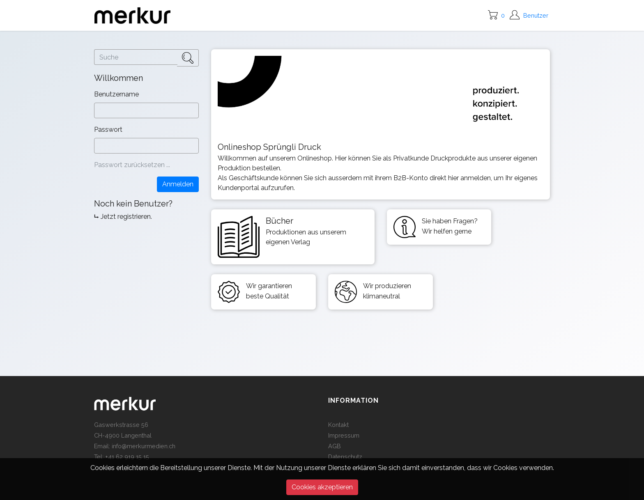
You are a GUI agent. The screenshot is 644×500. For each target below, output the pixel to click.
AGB (334, 446)
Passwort (109, 129)
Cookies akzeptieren (322, 487)
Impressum (343, 435)
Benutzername (117, 94)
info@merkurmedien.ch (143, 446)
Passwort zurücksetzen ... (132, 165)
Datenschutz (345, 456)
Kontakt (338, 424)
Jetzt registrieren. (126, 216)
